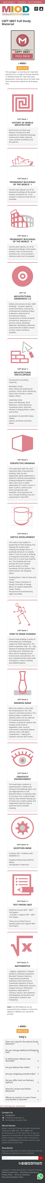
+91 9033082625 (35, 2)
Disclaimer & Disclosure (29, 1172)
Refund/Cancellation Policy (12, 1177)
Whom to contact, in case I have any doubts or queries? (21, 1098)
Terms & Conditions (22, 1175)
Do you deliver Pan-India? (18, 1067)
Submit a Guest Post (10, 1172)
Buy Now (22, 68)
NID (13, 1130)
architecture (13, 1140)
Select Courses (9, 2)
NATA (27, 1130)
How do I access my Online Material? (18, 1089)
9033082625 (10, 1115)
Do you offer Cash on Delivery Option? (20, 1081)
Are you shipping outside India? (21, 1074)
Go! (41, 1158)
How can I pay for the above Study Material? (22, 1042)
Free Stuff (22, 2)
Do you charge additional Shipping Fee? (22, 1051)
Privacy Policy (7, 1175)
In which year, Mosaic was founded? (18, 1060)
